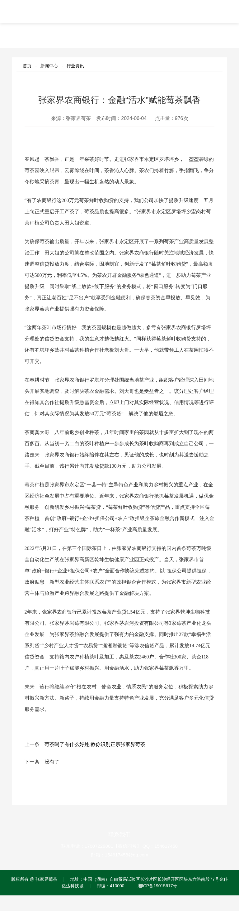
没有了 (52, 761)
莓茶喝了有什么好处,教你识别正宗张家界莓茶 (95, 744)
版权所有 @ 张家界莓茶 (34, 879)
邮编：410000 (110, 885)
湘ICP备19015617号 (157, 885)
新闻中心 (49, 65)
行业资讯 (75, 65)
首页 (27, 65)
